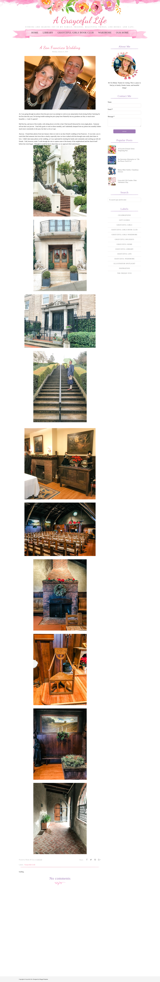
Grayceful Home (124, 244)
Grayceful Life (30, 865)
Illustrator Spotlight (124, 263)
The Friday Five (124, 273)
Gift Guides (124, 220)
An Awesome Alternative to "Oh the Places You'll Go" (128, 160)
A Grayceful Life (80, 20)
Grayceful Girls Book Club (124, 230)
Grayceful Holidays (124, 239)
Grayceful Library (124, 249)
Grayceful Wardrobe (124, 259)
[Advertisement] (80, 960)
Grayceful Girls (124, 225)
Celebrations (124, 215)
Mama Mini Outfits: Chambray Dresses (128, 171)
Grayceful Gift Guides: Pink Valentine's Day (127, 181)
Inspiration (124, 268)
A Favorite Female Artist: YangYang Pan (126, 149)
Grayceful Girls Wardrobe (124, 234)
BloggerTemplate (43, 979)
